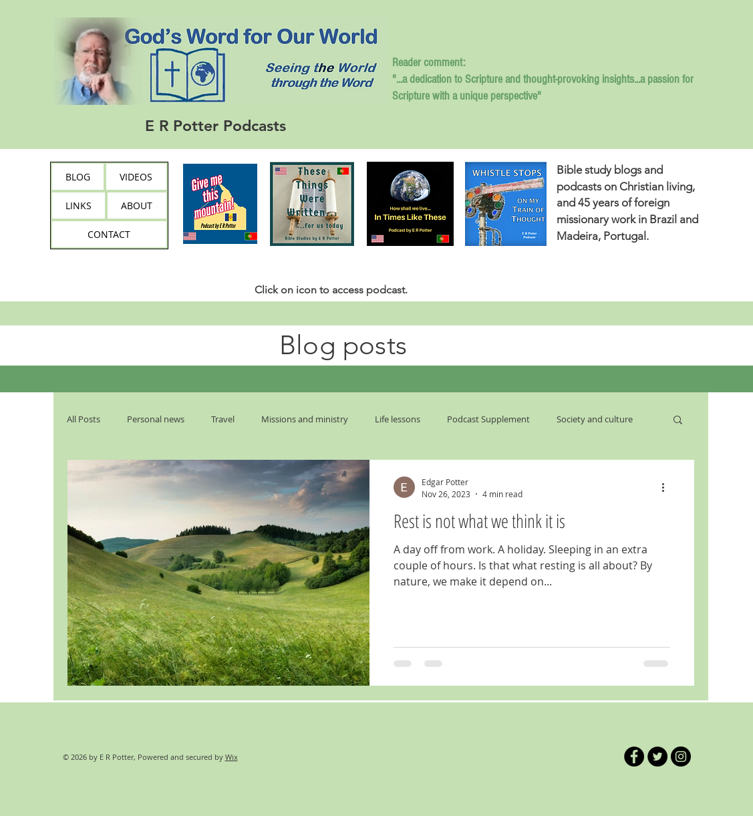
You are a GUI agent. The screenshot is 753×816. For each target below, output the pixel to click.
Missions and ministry (304, 419)
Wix (231, 757)
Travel (223, 419)
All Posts (83, 419)
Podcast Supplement (488, 419)
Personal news (155, 419)
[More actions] (668, 487)
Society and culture (595, 419)
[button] (677, 421)
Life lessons (397, 419)
